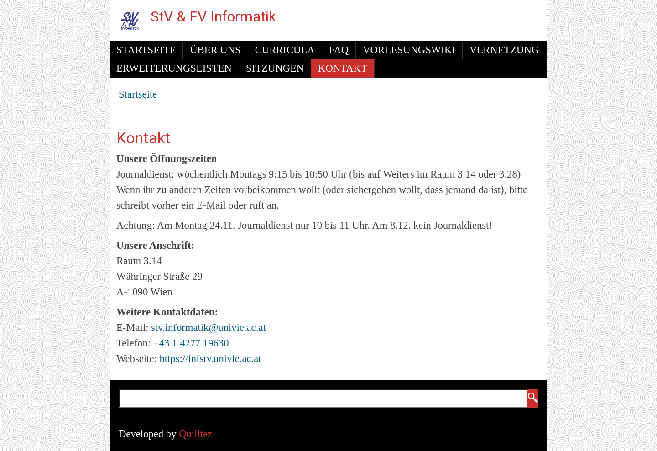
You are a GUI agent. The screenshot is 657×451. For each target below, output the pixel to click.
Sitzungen (275, 68)
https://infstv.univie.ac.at (210, 358)
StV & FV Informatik (213, 16)
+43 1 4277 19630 (191, 343)
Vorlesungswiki (409, 50)
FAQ (339, 50)
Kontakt (342, 68)
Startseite (146, 50)
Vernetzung (504, 50)
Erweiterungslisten (174, 68)
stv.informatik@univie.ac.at (208, 327)
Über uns (215, 50)
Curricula (285, 50)
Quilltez (195, 434)
